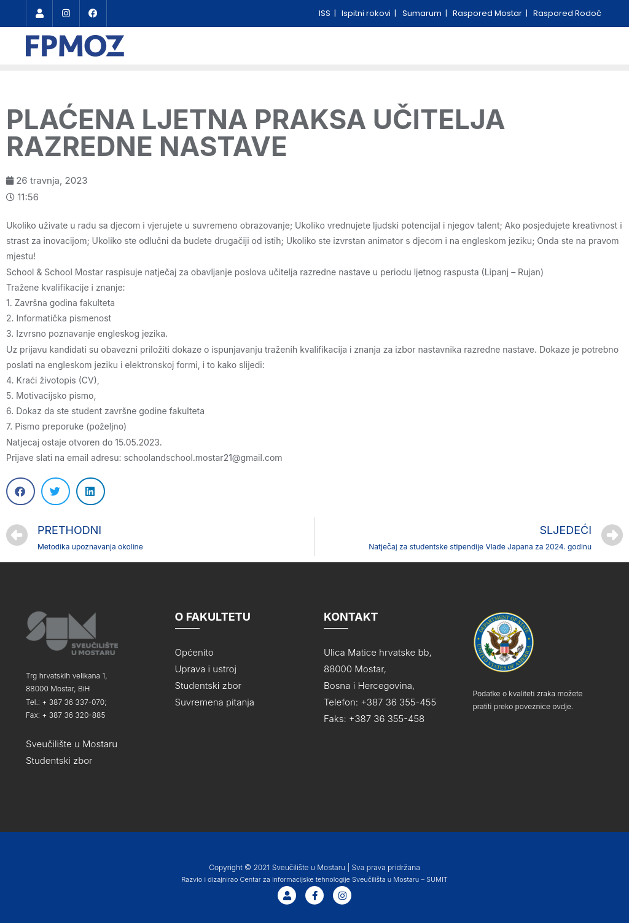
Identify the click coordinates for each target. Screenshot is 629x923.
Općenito (194, 652)
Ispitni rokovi (367, 13)
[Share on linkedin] (90, 491)
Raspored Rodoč (567, 13)
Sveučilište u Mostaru (71, 744)
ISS (325, 13)
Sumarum (422, 13)
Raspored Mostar (488, 13)
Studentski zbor (59, 760)
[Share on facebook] (20, 491)
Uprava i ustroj (205, 669)
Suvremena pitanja (214, 702)
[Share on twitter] (55, 491)
